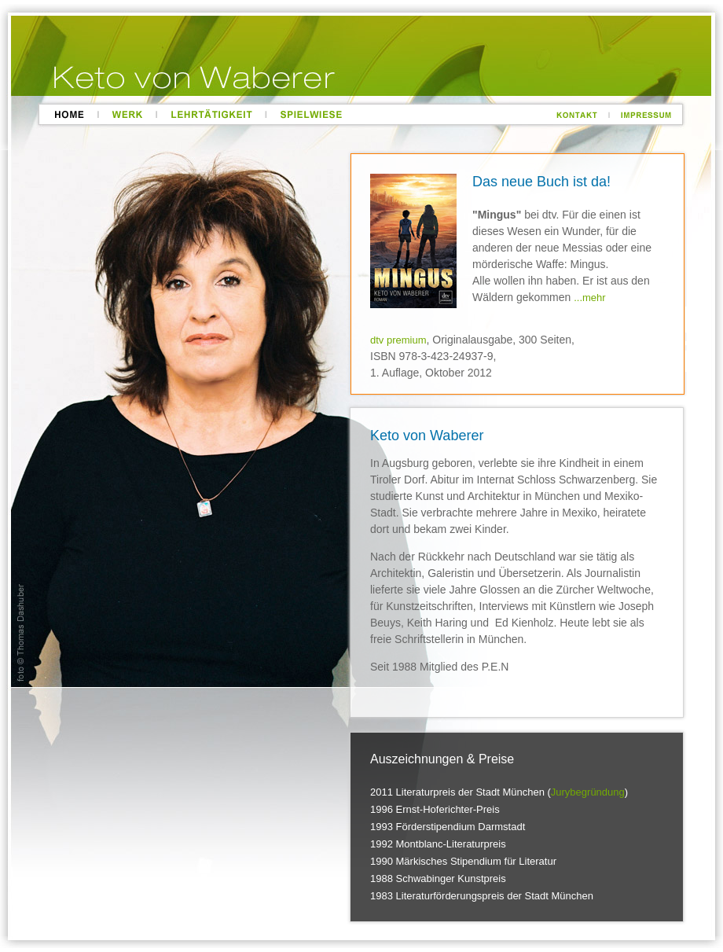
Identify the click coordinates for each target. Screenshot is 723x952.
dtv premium (398, 340)
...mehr (589, 297)
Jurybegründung (588, 792)
